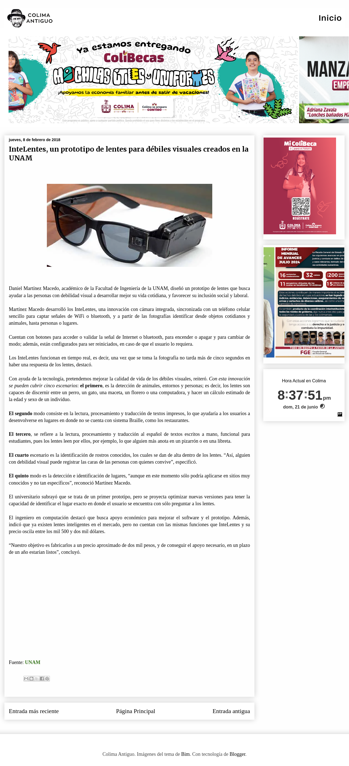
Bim (185, 754)
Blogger (237, 754)
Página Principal (135, 711)
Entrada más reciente (34, 711)
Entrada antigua (231, 711)
